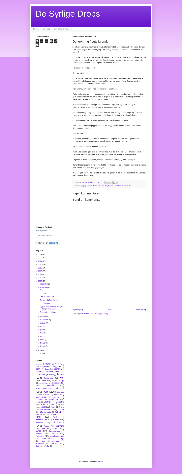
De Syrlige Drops (68, 13)
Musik (52, 407)
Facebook (96, 186)
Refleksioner (41, 419)
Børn (38, 369)
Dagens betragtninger (48, 312)
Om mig (46, 29)
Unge (61, 438)
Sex (43, 428)
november (44, 287)
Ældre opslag (141, 310)
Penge (39, 417)
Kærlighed (53, 399)
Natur (61, 409)
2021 (40, 261)
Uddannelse (46, 438)
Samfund (125, 186)
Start (109, 310)
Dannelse (43, 294)
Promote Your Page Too (44, 235)
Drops (36, 29)
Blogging (83, 186)
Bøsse (47, 369)
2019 (40, 268)
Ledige (38, 402)
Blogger (100, 461)
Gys (62, 381)
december (44, 284)
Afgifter (48, 364)
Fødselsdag (48, 378)
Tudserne (40, 436)
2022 (40, 258)
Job (45, 391)
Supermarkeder (54, 431)
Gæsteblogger (43, 383)
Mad (53, 404)
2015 (40, 281)
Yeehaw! (54, 443)
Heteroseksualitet (57, 383)
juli (41, 326)
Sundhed (40, 431)
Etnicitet (89, 186)
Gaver (44, 380)
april (42, 336)
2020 (40, 265)
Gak (102, 186)
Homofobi (49, 385)
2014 (40, 350)
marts (42, 340)
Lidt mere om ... (46, 304)
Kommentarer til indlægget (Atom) (95, 314)
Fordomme (41, 374)
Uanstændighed (56, 436)
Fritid (52, 375)
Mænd (61, 407)
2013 (40, 354)
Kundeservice (41, 397)
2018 (40, 271)
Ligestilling (60, 402)
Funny (60, 374)
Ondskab (118, 186)
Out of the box (53, 414)
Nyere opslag (78, 310)
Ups (43, 441)
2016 (40, 278)
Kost (47, 395)
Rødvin (46, 426)
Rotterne (58, 422)
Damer (57, 369)
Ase (37, 366)
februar (43, 343)
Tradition (54, 433)
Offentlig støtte (45, 412)
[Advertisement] (109, 285)
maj (42, 333)
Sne (41, 290)
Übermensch (40, 443)
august (43, 323)
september (44, 320)
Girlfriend (55, 380)
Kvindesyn (39, 399)
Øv (130, 186)
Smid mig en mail (61, 29)
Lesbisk (47, 402)
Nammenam (45, 409)
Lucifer (42, 404)
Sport (55, 428)
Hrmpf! (107, 186)
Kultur (56, 394)
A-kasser (39, 364)
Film (58, 371)
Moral (112, 186)
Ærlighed (39, 446)
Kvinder (56, 397)
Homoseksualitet (43, 388)
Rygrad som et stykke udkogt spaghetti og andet (51, 308)
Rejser (56, 419)
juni (41, 330)
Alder (57, 364)
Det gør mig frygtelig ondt (49, 300)
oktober (43, 316)
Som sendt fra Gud (47, 297)
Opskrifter (39, 414)
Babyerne (44, 366)
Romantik (39, 423)
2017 (40, 274)
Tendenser (40, 434)
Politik (55, 417)
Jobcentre (60, 392)
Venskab (55, 441)
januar (43, 346)
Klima (40, 394)
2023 (40, 255)
